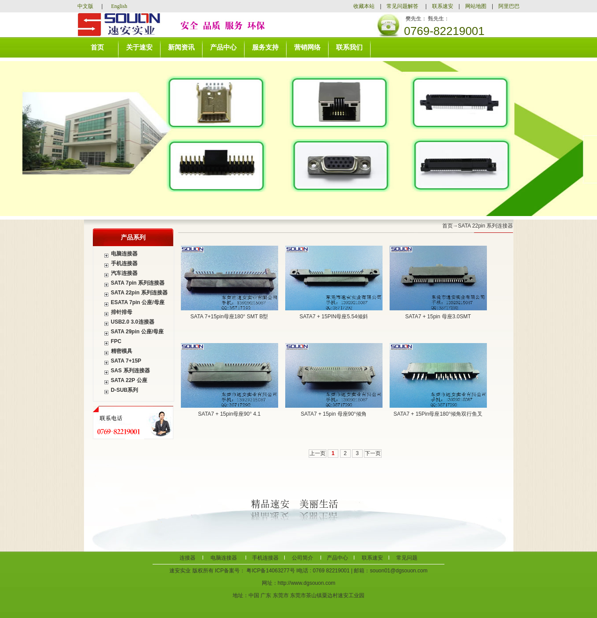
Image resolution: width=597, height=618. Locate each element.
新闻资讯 (181, 47)
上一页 (317, 453)
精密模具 (121, 351)
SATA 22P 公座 (129, 380)
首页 (97, 47)
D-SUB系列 (124, 390)
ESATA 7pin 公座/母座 (138, 302)
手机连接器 (124, 263)
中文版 (86, 6)
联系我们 (349, 47)
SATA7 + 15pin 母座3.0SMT (438, 316)
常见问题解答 (402, 6)
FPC (116, 341)
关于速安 (139, 47)
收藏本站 (366, 6)
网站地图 (475, 6)
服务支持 (265, 47)
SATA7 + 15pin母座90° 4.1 (229, 414)
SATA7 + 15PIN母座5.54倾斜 (333, 316)
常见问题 (406, 558)
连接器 (187, 558)
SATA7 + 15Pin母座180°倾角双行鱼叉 (438, 414)
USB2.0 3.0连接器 (132, 322)
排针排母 (121, 312)
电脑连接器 (124, 254)
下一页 (373, 453)
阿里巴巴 (509, 6)
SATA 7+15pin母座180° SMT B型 (229, 316)
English (119, 6)
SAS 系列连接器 (130, 370)
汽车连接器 (124, 273)
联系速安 (442, 6)
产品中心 (223, 47)
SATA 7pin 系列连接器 (138, 283)
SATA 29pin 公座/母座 (137, 331)
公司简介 (302, 558)
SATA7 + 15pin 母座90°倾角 (334, 414)
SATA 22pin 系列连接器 (139, 293)
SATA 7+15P (126, 361)
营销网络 (307, 47)
